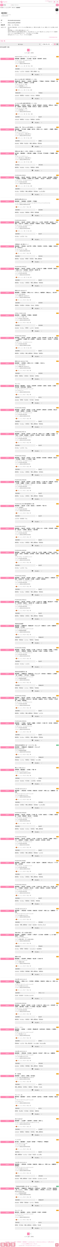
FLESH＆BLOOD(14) (20, 721)
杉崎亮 (17, 411)
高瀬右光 (44, 625)
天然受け (37, 305)
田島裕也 (48, 1029)
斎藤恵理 (54, 223)
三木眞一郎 (39, 268)
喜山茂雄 (27, 579)
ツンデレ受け (42, 191)
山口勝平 (24, 1120)
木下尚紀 (23, 627)
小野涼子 (35, 934)
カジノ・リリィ (19, 1027)
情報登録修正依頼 (53, 37)
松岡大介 (35, 106)
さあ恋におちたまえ (23, 795)
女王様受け (39, 948)
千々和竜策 (34, 411)
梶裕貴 (19, 106)
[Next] (31, 50)
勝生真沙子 (50, 601)
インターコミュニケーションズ (26, 388)
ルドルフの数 (22, 1145)
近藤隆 (44, 268)
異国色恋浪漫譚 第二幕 (21, 671)
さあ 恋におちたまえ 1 (21, 788)
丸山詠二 (45, 339)
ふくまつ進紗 (53, 934)
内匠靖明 (46, 934)
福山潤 (34, 58)
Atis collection (22, 294)
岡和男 (19, 700)
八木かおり (48, 1189)
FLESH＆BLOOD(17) (20, 220)
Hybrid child (21, 62)
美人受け (26, 143)
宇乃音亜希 (45, 153)
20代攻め (36, 191)
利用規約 (19, 1241)
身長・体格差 (34, 71)
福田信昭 (48, 435)
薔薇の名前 (18, 956)
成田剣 (44, 385)
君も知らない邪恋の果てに (25, 134)
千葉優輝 (20, 130)
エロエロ (17, 95)
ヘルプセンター (31, 1241)
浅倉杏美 (24, 106)
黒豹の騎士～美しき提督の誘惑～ (23, 932)
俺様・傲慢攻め (33, 143)
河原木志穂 (23, 387)
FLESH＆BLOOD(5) (20, 575)
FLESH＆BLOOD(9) (20, 647)
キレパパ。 (18, 383)
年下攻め (32, 399)
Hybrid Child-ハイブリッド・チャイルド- (26, 56)
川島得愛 (45, 1096)
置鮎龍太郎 (17, 81)
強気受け (41, 353)
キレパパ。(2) (18, 1210)
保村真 (49, 385)
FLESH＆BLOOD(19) (20, 479)
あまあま (27, 95)
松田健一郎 (21, 579)
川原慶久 (37, 363)
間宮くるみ (46, 790)
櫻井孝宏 (17, 385)
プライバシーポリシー (41, 1241)
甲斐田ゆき (40, 1141)
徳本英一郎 (37, 270)
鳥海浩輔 (17, 58)
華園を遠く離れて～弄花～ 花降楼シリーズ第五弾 (28, 151)
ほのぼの (27, 71)
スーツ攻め (36, 1043)
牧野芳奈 (29, 387)
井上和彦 (29, 58)
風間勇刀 (26, 82)
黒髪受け (17, 305)
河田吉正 (22, 936)
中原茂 (39, 1212)
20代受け (22, 305)
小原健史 (50, 483)
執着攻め (38, 95)
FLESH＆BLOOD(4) (20, 335)
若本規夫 (44, 673)
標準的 (21, 143)
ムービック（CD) (23, 84)
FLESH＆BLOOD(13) (20, 884)
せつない (17, 71)
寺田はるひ (28, 699)
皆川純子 (41, 790)
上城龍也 (31, 1189)
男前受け (32, 639)
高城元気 (28, 177)
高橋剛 (51, 129)
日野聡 (27, 1075)
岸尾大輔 (29, 153)
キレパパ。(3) (18, 1095)
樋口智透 (36, 529)
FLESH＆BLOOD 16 (20, 431)
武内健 (28, 769)
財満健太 (44, 483)
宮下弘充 (27, 675)
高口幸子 (55, 292)
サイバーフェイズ (23, 960)
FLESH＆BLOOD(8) (20, 695)
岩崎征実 (56, 177)
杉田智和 (29, 201)
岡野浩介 (32, 840)
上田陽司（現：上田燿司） (33, 178)
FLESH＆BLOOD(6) (20, 860)
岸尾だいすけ (40, 129)
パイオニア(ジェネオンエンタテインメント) (29, 1122)
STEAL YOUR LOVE (20, 313)
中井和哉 (29, 790)
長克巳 (42, 223)
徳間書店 (21, 507)
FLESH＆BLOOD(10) (20, 836)
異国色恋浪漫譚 (19, 623)
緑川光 (44, 58)
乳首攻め (37, 639)
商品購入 (36, 74)
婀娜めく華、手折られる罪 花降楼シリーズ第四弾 (28, 127)
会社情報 (7, 1241)
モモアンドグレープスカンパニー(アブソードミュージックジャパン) (34, 203)
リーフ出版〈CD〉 (23, 316)
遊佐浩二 (24, 81)
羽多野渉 (40, 246)
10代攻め (37, 399)
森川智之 (17, 153)
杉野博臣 (44, 1188)
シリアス (22, 71)
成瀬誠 (28, 129)
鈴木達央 (33, 1075)
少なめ (32, 305)
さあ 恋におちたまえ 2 (21, 1051)
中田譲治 (18, 178)
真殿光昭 (44, 862)
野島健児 (53, 81)
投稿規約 (25, 1241)
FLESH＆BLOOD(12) (20, 266)
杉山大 (45, 699)
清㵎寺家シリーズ (23, 86)
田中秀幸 (39, 483)
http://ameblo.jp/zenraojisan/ (14, 20)
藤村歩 (39, 106)
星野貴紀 (37, 981)
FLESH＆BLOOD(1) (20, 175)
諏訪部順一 (23, 58)
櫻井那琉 (24, 700)
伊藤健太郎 (24, 625)
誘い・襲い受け (28, 1043)
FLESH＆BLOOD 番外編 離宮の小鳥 (24, 503)
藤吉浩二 (30, 529)
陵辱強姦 (37, 212)
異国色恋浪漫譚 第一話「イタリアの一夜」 (26, 745)
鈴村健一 (24, 1029)
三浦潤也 (32, 675)
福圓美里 (53, 790)
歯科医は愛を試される (21, 199)
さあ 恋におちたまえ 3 (21, 908)
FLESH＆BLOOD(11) (20, 599)
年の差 (34, 1154)
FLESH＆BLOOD (23, 182)
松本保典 (44, 457)
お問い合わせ (51, 1241)
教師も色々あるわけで (21, 290)
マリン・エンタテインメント (25, 60)
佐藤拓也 (41, 699)
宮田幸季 (40, 58)
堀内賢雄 (50, 177)
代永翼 (21, 435)
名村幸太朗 (42, 1029)
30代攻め (36, 1086)
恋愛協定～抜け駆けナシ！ (22, 244)
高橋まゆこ (48, 292)
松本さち (37, 292)
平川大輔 (24, 129)
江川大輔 (32, 82)
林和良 (26, 1189)
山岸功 (48, 625)
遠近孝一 (46, 129)
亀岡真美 (43, 292)
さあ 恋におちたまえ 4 (21, 1162)
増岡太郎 (49, 178)
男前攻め (40, 143)
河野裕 (34, 246)
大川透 (39, 177)
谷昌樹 (53, 435)
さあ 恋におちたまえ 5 (21, 979)
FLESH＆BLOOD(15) (20, 1003)
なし (39, 71)
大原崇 (40, 651)
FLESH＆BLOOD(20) (20, 812)
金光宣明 (32, 223)
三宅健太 (53, 433)
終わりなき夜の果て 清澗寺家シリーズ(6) (26, 79)
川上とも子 (37, 625)
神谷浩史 (47, 81)
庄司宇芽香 (45, 106)
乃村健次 (35, 201)
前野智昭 (43, 579)
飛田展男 (35, 315)
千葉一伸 (21, 223)
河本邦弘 (45, 246)
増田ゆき (21, 82)
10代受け (38, 119)
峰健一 (34, 459)
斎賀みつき (48, 981)
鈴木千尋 (29, 246)
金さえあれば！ (19, 1119)
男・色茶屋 (18, 1074)
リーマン (26, 639)
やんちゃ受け (43, 1043)
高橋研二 (37, 1189)
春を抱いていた (22, 1034)
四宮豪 (29, 106)
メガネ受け (33, 780)
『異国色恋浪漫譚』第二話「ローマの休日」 (26, 1186)
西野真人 (23, 411)
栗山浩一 (43, 178)
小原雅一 (55, 385)
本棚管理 (7, 58)
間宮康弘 (29, 651)
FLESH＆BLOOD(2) (20, 407)
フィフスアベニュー (23, 132)
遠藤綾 (50, 246)
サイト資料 (13, 1241)
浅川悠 (56, 481)
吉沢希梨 (48, 223)
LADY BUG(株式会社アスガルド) (26, 1077)
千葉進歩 (42, 81)
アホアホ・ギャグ (42, 924)
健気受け (22, 95)
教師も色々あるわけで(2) (21, 361)
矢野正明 (33, 483)
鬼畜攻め (41, 971)
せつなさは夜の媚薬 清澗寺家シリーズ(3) (26, 103)
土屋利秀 (38, 579)
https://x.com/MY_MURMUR (14, 22)
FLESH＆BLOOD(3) (20, 455)
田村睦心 (51, 699)
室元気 (53, 553)
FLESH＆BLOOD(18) (20, 550)
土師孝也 (26, 223)
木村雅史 (55, 178)
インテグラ (18, 1139)
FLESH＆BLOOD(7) (20, 526)
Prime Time (21, 748)
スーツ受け (38, 759)
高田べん (41, 1120)
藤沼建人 (48, 553)
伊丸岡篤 (24, 178)
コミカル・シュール (28, 995)
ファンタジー (33, 948)
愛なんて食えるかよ (20, 767)
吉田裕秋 (26, 270)
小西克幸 (29, 81)
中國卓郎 (38, 223)
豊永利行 (31, 270)
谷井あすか (20, 247)
